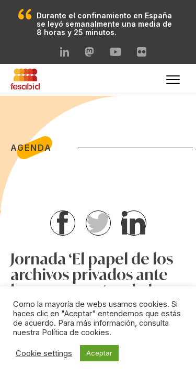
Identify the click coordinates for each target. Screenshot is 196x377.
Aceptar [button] (99, 353)
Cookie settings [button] (44, 353)
